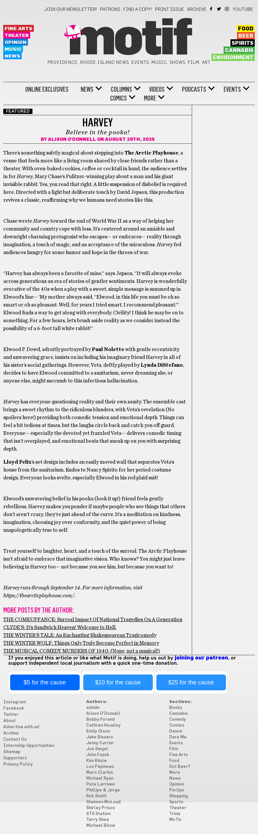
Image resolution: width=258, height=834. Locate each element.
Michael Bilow (100, 826)
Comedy (177, 719)
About (9, 721)
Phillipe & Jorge (103, 790)
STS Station (98, 814)
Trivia (174, 814)
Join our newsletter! (70, 9)
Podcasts (194, 89)
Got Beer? (179, 767)
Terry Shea (97, 820)
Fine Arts (18, 28)
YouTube (243, 9)
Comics (118, 98)
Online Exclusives (47, 89)
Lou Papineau (100, 767)
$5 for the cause (45, 682)
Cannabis (239, 50)
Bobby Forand (100, 719)
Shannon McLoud (103, 802)
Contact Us (15, 739)
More (150, 98)
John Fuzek (97, 755)
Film (173, 749)
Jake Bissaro (99, 737)
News (12, 56)
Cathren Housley (103, 725)
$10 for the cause (118, 682)
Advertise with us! (21, 727)
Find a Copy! (137, 9)
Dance (175, 731)
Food (245, 28)
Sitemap (11, 752)
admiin (92, 708)
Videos (157, 89)
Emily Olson (98, 731)
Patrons (110, 9)
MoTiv (175, 820)
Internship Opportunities (28, 746)
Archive (196, 9)
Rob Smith (96, 796)
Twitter (219, 9)
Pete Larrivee (100, 784)
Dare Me (178, 737)
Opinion (16, 42)
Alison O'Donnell (72, 139)
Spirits (242, 43)
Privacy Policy (18, 764)
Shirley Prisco (100, 808)
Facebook (211, 9)
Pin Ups (176, 790)
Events (232, 89)
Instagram (227, 9)
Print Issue (169, 9)
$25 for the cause (191, 682)
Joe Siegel (97, 749)
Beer (245, 36)
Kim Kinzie (96, 761)
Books (175, 708)
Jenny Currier (100, 743)
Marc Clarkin (99, 772)
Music (13, 49)
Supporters (15, 758)
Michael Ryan (99, 778)
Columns (121, 89)
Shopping (178, 796)
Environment (233, 57)
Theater (17, 35)
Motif (129, 39)
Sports (176, 802)
